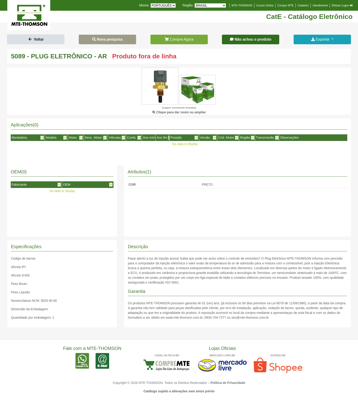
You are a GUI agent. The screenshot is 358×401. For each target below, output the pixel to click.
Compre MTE (285, 5)
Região (188, 5)
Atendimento (320, 5)
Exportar (321, 39)
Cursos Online (265, 5)
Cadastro (303, 5)
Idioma (144, 5)
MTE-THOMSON (242, 5)
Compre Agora (179, 39)
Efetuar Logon (342, 5)
